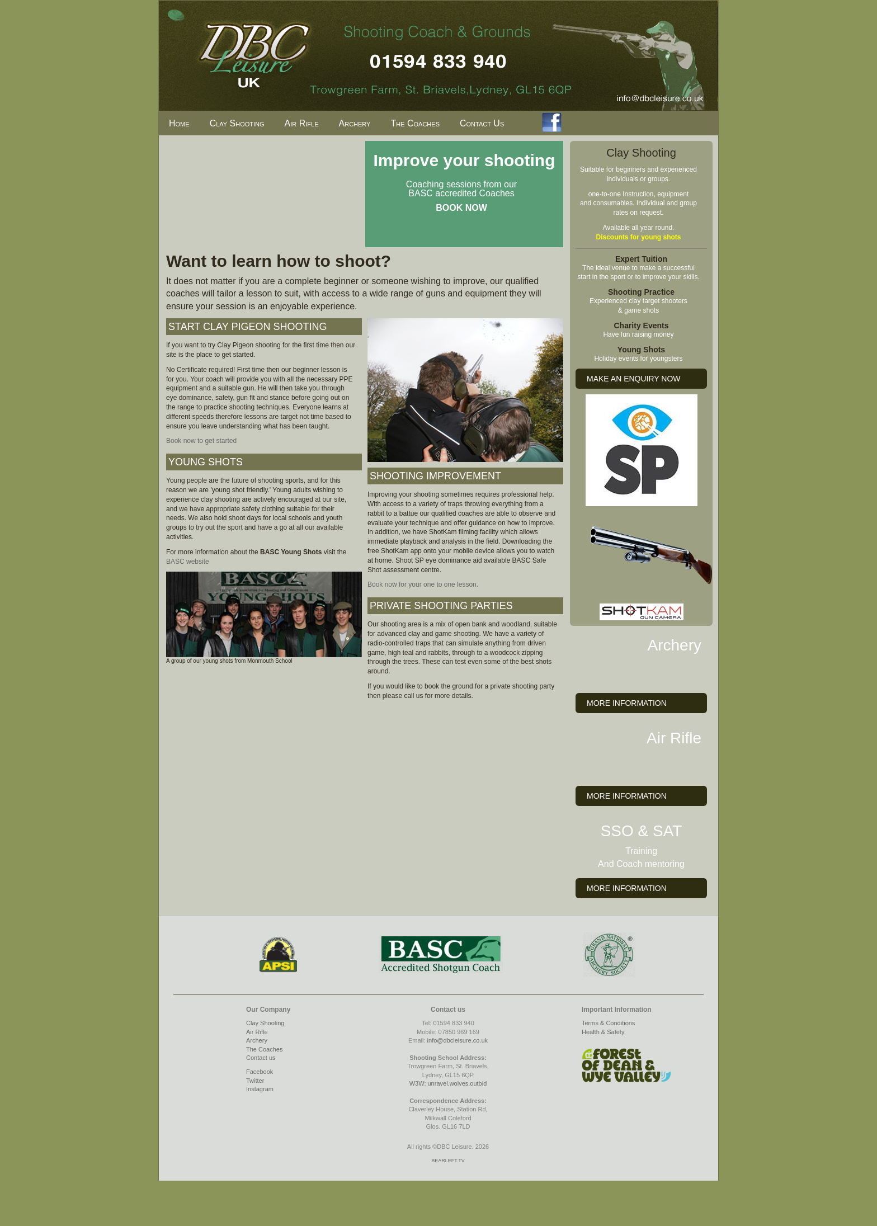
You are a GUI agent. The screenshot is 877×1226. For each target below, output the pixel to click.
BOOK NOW (461, 208)
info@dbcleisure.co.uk (457, 1040)
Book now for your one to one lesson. (422, 584)
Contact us (261, 1057)
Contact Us (482, 123)
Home (179, 123)
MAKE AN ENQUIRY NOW (634, 378)
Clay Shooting (237, 123)
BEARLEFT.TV (448, 1160)
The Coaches (415, 123)
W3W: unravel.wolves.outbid (448, 1083)
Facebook (259, 1071)
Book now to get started (201, 441)
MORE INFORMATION (627, 703)
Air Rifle (302, 123)
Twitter (255, 1080)
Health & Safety (603, 1032)
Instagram (260, 1089)
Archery (355, 123)
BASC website (187, 561)
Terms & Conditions (608, 1023)
